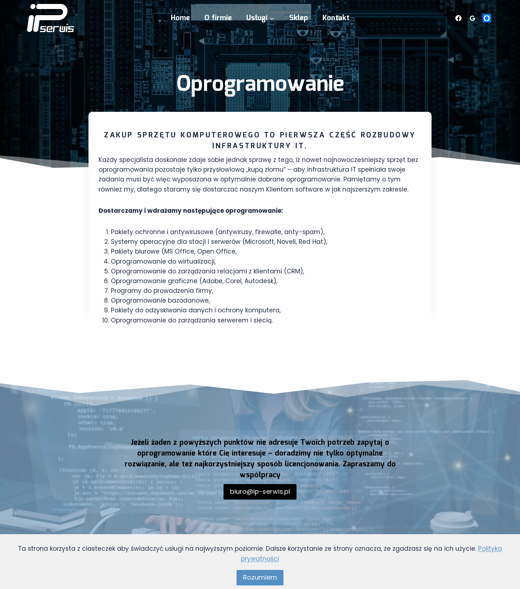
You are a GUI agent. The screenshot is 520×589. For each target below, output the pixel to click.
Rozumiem (260, 577)
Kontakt (336, 18)
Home (180, 18)
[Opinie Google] (473, 18)
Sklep (298, 18)
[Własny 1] (487, 18)
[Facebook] (458, 18)
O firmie (218, 18)
